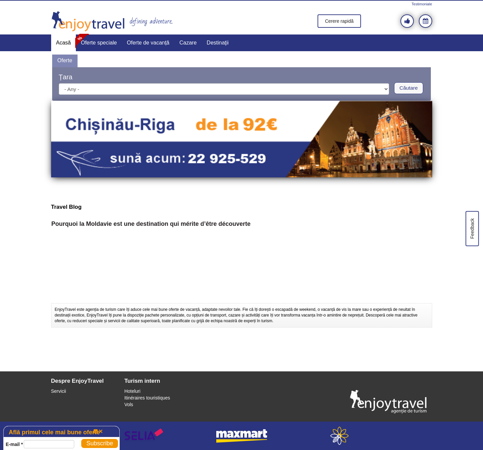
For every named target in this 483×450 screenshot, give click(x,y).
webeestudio (339, 436)
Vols (128, 404)
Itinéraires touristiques (147, 397)
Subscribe (99, 443)
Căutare (408, 88)
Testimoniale (421, 4)
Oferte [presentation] (64, 60)
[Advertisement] (241, 286)
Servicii (58, 391)
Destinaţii (218, 43)
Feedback (472, 228)
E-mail (14, 444)
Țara (66, 77)
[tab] (65, 61)
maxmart (241, 436)
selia (144, 436)
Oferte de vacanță (148, 43)
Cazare (188, 43)
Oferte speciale (99, 43)
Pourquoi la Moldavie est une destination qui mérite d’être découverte (151, 224)
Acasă (63, 43)
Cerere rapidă (339, 21)
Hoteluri (132, 391)
